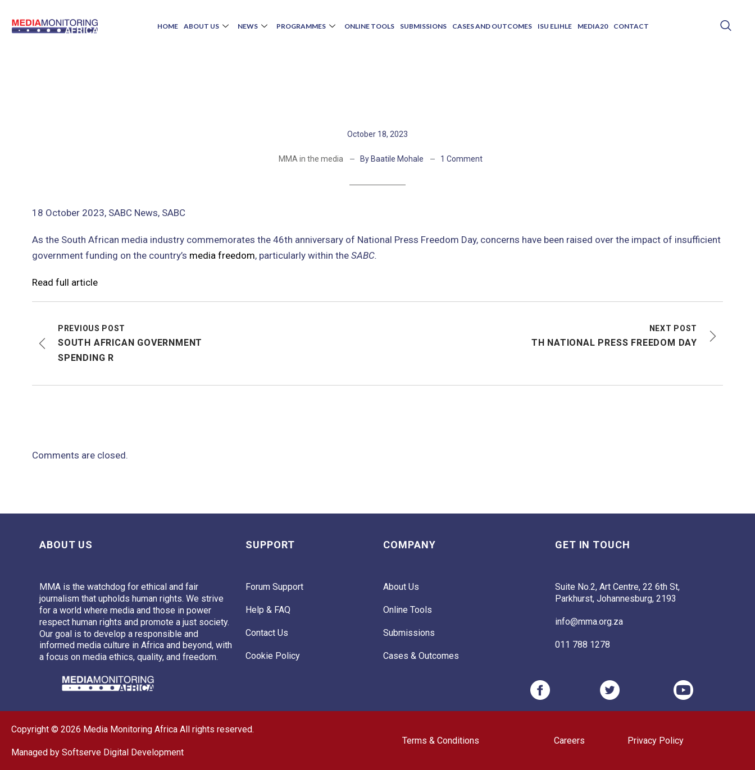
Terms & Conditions (440, 740)
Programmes (305, 26)
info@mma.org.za (589, 621)
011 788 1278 (582, 644)
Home (167, 26)
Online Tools (369, 26)
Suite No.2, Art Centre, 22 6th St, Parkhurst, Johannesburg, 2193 (617, 592)
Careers (569, 740)
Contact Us (266, 632)
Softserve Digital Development (123, 752)
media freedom (222, 255)
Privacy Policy (655, 740)
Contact (631, 26)
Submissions (423, 26)
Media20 (592, 26)
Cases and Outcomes (492, 26)
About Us (206, 26)
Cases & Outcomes (421, 655)
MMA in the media (311, 158)
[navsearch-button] (725, 26)
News (252, 26)
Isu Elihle (555, 26)
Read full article (65, 282)
